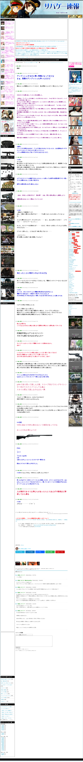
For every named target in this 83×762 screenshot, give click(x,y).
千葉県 (2, 725)
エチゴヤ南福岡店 (72, 259)
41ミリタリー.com (74, 236)
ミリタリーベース (74, 232)
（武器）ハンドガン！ (5, 716)
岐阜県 (2, 741)
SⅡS (69, 310)
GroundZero (73, 250)
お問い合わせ (14, 16)
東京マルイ (71, 305)
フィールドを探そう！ (5, 708)
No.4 (16, 592)
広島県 (2, 749)
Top (2, 16)
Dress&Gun (71, 254)
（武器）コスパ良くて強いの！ (7, 712)
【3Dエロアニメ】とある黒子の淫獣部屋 (25, 44)
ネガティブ (3, 687)
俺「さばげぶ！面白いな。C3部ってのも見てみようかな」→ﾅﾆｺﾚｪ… (9, 65)
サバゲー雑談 (3, 697)
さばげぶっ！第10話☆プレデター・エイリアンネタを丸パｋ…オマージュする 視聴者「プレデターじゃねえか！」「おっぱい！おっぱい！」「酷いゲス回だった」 (7, 89)
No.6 (16, 610)
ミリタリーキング (72, 267)
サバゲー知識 (3, 691)
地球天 (72, 238)
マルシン (70, 307)
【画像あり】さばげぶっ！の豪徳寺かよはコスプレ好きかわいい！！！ (9, 83)
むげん (70, 281)
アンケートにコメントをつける (75, 202)
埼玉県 (2, 728)
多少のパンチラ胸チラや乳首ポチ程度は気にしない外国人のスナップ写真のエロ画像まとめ (36, 48)
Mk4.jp (72, 233)
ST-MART (71, 284)
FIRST (70, 257)
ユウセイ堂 (73, 239)
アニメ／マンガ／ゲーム (5, 695)
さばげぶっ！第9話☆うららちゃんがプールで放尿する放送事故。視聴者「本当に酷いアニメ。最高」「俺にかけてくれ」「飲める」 (7, 97)
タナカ (70, 309)
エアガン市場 (73, 245)
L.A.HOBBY (71, 262)
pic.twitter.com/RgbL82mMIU (50, 525)
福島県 (2, 734)
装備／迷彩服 (3, 689)
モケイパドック (72, 256)
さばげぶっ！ (3, 701)
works (8, 121)
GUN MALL (71, 274)
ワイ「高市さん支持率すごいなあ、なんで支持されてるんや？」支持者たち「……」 (75, 91)
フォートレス (71, 270)
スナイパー (46, 62)
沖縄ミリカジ (71, 275)
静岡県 (2, 742)
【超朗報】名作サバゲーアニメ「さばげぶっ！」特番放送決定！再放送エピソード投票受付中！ (7, 38)
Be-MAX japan (71, 276)
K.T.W (70, 314)
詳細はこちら (71, 66)
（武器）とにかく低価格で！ (6, 710)
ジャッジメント (75, 271)
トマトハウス (71, 279)
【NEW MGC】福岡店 (73, 292)
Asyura (72, 234)
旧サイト (12, 133)
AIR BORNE (71, 255)
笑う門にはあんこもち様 (6, 133)
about (7, 16)
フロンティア (71, 283)
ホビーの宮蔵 (71, 285)
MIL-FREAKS (73, 241)
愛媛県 (2, 754)
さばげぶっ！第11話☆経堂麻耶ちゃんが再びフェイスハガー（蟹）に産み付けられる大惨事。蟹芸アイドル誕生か (7, 71)
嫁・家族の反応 (4, 681)
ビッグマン (73, 240)
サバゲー (41, 62)
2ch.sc (22, 545)
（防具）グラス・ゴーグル (6, 718)
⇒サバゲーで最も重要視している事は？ (75, 226)
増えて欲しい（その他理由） (75, 182)
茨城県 (2, 726)
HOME (16, 57)
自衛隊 (2, 699)
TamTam (70, 266)
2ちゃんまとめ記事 (21, 57)
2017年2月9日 (38, 526)
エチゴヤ (70, 258)
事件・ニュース (4, 693)
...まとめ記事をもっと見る (9, 300)
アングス (70, 289)
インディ (70, 291)
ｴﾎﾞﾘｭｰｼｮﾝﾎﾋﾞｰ (74, 253)
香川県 (2, 753)
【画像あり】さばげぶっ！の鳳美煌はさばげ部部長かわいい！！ (9, 56)
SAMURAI (71, 264)
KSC (70, 313)
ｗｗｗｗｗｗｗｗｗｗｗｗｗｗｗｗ (56, 62)
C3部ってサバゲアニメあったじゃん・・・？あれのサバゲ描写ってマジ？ (9, 23)
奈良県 (2, 747)
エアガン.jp (71, 288)
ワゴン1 (72, 237)
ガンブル (70, 282)
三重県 (2, 743)
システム (70, 280)
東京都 (2, 729)
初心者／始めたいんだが (5, 679)
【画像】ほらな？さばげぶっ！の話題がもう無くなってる (9, 43)
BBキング (71, 273)
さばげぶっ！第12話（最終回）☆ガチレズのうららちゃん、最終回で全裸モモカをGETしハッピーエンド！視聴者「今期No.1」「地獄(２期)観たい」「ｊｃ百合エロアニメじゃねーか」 (7, 50)
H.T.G (72, 242)
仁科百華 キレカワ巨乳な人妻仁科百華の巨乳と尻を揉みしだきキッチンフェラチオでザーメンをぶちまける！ (40, 41)
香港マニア (73, 243)
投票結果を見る (75, 193)
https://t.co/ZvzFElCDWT (39, 525)
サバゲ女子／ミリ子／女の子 (6, 684)
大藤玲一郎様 (3, 121)
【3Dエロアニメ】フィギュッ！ (23, 43)
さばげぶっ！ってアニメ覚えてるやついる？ (9, 27)
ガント (70, 272)
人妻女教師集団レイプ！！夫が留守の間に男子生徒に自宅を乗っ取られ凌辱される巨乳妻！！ (37, 46)
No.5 (16, 603)
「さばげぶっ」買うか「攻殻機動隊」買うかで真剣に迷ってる (9, 32)
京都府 (2, 745)
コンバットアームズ (74, 248)
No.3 (16, 587)
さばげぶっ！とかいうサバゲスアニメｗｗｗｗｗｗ (9, 61)
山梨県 (2, 738)
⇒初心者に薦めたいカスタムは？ (74, 223)
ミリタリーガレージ (74, 246)
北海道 (2, 733)
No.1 (16, 575)
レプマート (73, 247)
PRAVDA (70, 278)
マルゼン (70, 306)
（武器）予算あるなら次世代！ (7, 714)
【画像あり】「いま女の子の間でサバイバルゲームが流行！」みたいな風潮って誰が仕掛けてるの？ (7, 77)
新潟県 (2, 737)
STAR (70, 311)
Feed (21, 16)
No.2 (16, 580)
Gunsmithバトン (72, 268)
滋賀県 (2, 744)
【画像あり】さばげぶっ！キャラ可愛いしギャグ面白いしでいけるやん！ (9, 103)
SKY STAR (73, 251)
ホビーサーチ (71, 263)
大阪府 (2, 746)
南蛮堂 (70, 287)
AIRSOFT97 (73, 249)
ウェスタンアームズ (73, 308)
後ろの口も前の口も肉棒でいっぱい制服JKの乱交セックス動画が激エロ (32, 50)
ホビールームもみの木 (73, 265)
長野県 (2, 739)
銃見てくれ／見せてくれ (5, 683)
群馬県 (2, 727)
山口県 (2, 750)
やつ (49, 62)
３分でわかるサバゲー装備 (6, 706)
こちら (76, 295)
